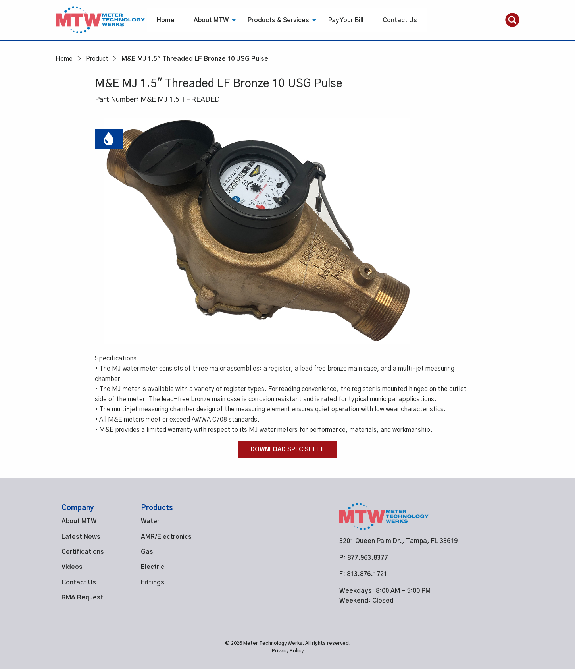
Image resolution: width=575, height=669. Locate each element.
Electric (152, 567)
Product (97, 59)
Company (78, 508)
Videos (72, 567)
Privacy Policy (288, 650)
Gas (147, 552)
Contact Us (400, 20)
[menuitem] (165, 20)
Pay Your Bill (345, 20)
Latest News (81, 537)
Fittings (152, 582)
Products (157, 508)
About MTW (211, 20)
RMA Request (82, 597)
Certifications (83, 552)
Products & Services (278, 20)
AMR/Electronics (166, 537)
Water (150, 521)
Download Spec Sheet (287, 449)
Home (166, 20)
